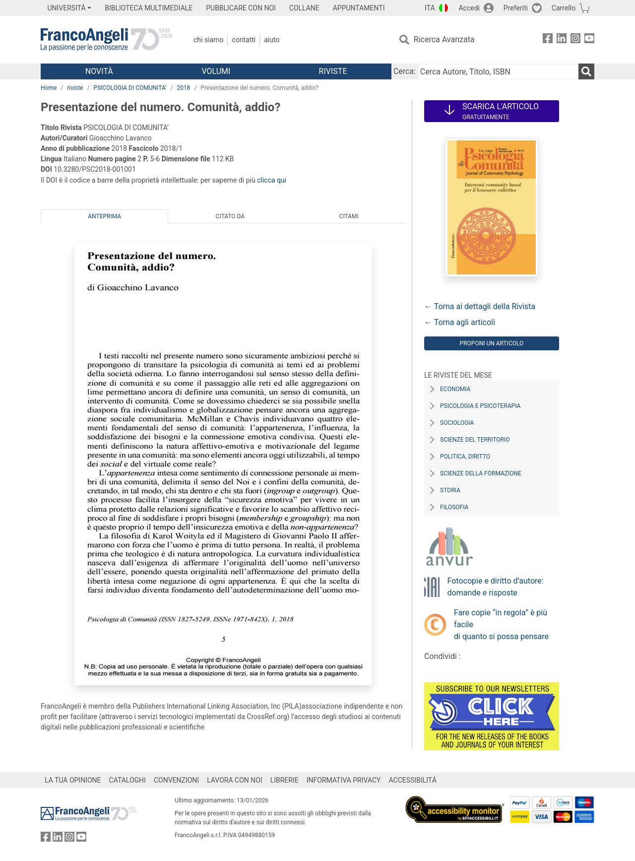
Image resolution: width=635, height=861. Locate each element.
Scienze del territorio (475, 439)
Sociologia (457, 422)
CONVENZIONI (176, 780)
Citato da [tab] (230, 216)
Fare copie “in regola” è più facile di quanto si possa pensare (501, 624)
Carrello (563, 8)
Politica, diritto (465, 456)
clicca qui (271, 180)
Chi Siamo (208, 40)
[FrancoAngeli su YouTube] (589, 40)
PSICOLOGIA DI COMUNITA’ (129, 87)
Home (49, 87)
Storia (450, 490)
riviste (75, 87)
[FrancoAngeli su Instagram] (575, 40)
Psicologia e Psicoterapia (480, 405)
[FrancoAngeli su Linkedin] (562, 40)
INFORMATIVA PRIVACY (344, 780)
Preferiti (516, 8)
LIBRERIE (284, 780)
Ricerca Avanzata (444, 39)
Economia (455, 389)
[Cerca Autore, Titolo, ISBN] (498, 71)
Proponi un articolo (492, 343)
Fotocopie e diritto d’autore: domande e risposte (495, 586)
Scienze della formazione (480, 473)
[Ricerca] (586, 71)
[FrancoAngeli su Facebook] (548, 40)
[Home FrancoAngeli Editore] (106, 40)
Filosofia (454, 507)
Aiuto (271, 40)
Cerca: (404, 71)
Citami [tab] (349, 216)
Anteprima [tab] (104, 216)
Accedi (469, 8)
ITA (430, 8)
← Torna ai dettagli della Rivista (479, 306)
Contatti (243, 40)
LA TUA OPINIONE (73, 780)
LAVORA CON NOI (234, 780)
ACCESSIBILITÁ (413, 780)
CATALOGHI (127, 780)
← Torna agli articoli (459, 322)
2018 (183, 87)
